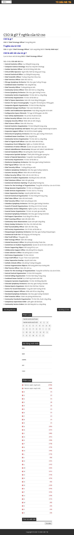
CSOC (23, 371)
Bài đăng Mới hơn (9, 310)
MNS (23, 348)
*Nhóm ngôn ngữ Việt (30, 322)
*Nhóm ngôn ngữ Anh (30, 319)
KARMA (24, 360)
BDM (23, 354)
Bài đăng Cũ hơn (63, 310)
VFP (23, 365)
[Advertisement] (37, 18)
